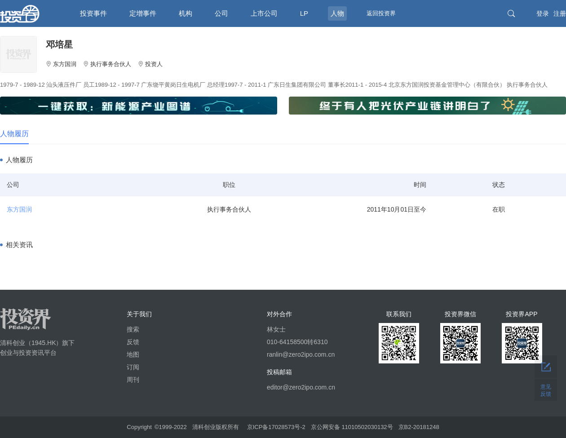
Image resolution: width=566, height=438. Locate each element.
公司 (221, 13)
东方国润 (19, 209)
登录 (542, 13)
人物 (337, 13)
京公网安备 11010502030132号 (352, 427)
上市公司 (264, 13)
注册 (559, 13)
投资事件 (93, 13)
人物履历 (14, 133)
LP (304, 13)
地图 (133, 354)
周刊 (133, 379)
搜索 (133, 329)
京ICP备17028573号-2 (276, 427)
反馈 (133, 341)
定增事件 (142, 13)
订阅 (133, 367)
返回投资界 (381, 13)
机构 (185, 13)
